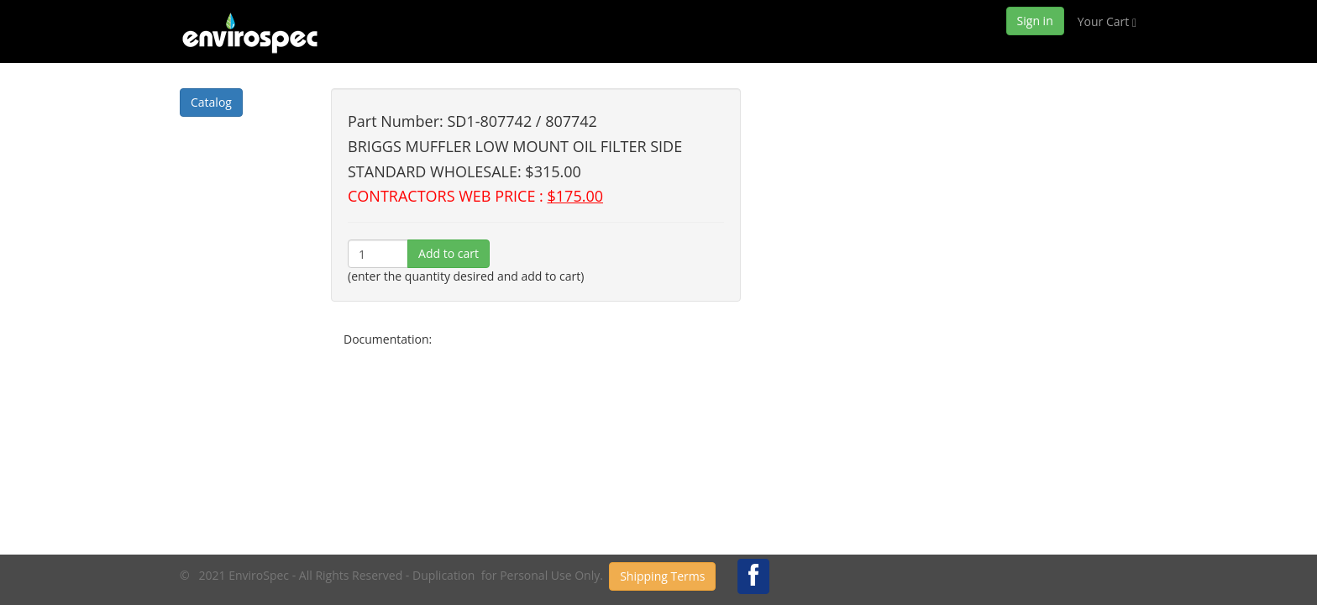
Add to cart (448, 253)
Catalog (211, 102)
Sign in (1035, 21)
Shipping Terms (662, 576)
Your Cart (1107, 21)
